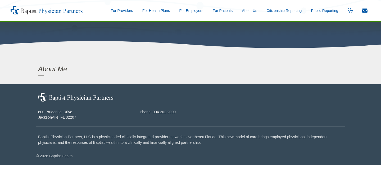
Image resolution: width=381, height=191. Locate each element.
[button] (249, 10)
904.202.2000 (164, 112)
